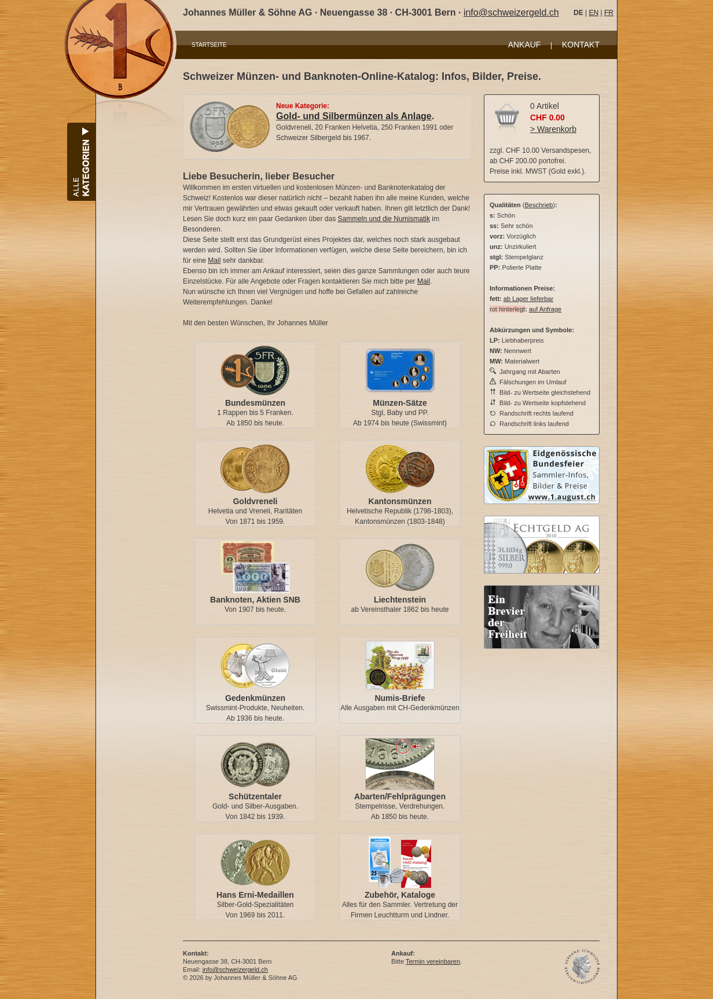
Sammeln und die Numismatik (384, 219)
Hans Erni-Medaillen (255, 894)
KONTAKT (581, 44)
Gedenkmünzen (255, 698)
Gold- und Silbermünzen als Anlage (354, 116)
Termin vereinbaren (433, 961)
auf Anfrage (545, 309)
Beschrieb (539, 204)
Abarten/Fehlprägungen (400, 796)
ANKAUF (524, 44)
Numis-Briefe (399, 698)
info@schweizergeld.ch (511, 12)
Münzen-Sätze (400, 402)
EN (593, 13)
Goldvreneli (255, 501)
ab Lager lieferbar (528, 298)
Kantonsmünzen (400, 501)
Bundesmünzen (255, 402)
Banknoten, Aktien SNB (255, 599)
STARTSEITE (209, 45)
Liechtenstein (400, 599)
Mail (214, 260)
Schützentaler (255, 796)
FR (608, 13)
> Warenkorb (553, 129)
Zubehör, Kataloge (400, 894)
